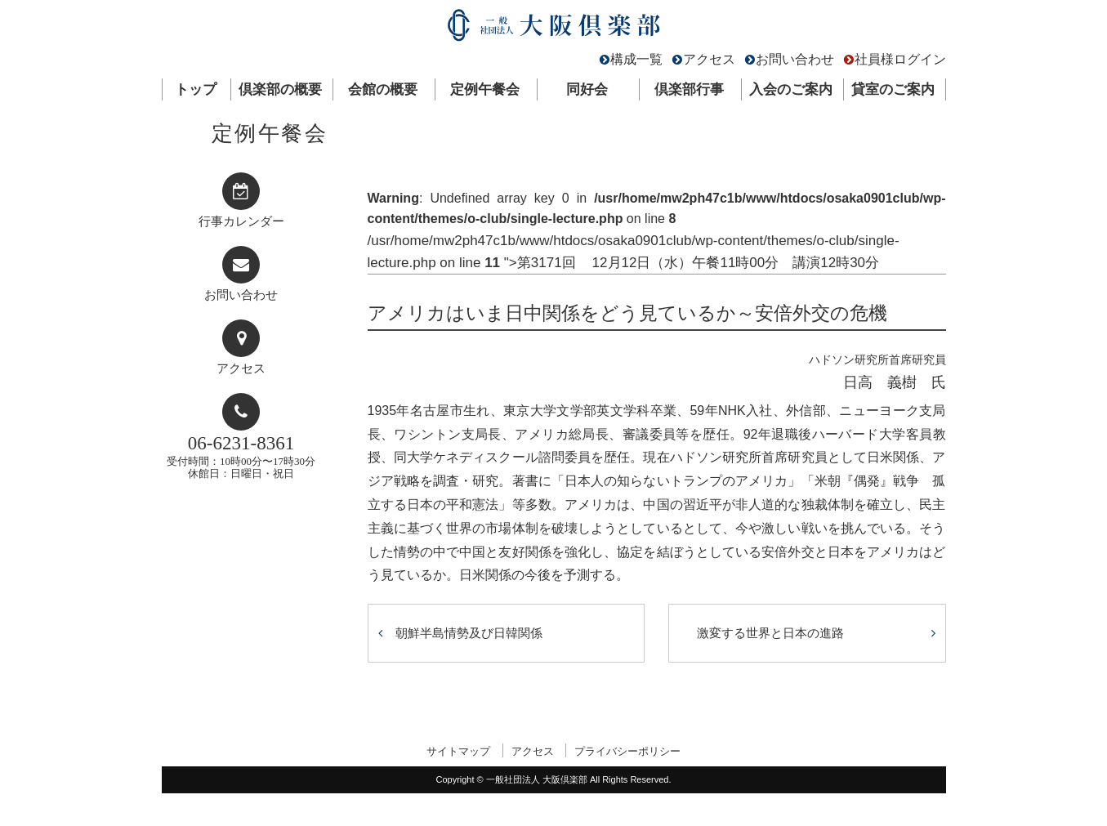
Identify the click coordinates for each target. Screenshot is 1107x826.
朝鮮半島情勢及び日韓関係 (468, 633)
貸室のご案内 (893, 89)
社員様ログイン (900, 59)
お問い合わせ (795, 59)
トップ (195, 89)
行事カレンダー (241, 221)
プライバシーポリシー (627, 751)
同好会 (587, 89)
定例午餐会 (485, 89)
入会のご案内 (790, 89)
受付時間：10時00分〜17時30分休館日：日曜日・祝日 (241, 456)
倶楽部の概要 (280, 89)
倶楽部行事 (689, 89)
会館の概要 (382, 89)
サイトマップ (458, 751)
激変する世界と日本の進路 (770, 633)
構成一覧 (636, 59)
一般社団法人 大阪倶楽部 (554, 29)
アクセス (709, 59)
